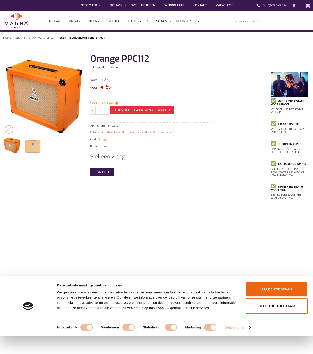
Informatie (90, 5)
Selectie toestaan (277, 324)
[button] (296, 5)
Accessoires (159, 21)
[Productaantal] (99, 110)
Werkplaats (174, 5)
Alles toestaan (276, 307)
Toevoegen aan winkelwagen (142, 110)
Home (7, 38)
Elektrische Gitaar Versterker (82, 38)
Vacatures (224, 5)
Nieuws (116, 5)
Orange (102, 139)
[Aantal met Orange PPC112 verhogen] (106, 110)
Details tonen (235, 345)
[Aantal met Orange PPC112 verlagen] (92, 110)
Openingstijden (143, 5)
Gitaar (20, 38)
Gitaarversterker (42, 38)
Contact (200, 5)
